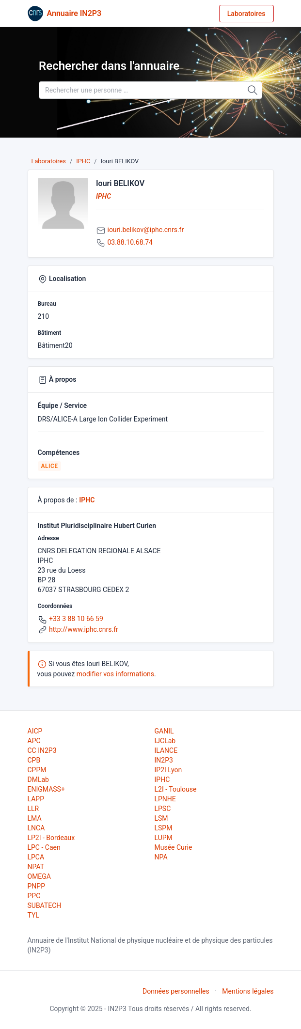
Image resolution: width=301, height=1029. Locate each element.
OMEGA (39, 876)
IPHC (83, 161)
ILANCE (166, 750)
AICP (35, 731)
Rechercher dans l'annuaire (109, 66)
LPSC (163, 808)
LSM (161, 818)
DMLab (38, 779)
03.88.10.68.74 (129, 242)
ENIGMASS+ (46, 789)
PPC (34, 896)
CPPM (37, 770)
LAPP (36, 799)
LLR (33, 808)
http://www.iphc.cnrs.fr (83, 629)
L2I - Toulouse (176, 789)
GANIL (164, 731)
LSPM (164, 828)
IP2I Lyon (168, 770)
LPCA (36, 857)
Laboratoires (246, 13)
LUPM (164, 838)
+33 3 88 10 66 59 (76, 619)
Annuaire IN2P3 (74, 13)
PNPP (36, 886)
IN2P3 (164, 760)
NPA (161, 857)
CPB (34, 760)
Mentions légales (247, 991)
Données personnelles (176, 991)
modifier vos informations (115, 674)
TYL (33, 915)
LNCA (36, 828)
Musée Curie (173, 847)
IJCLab (165, 741)
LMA (35, 818)
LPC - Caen (44, 847)
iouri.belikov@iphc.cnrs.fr (145, 230)
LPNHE (165, 799)
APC (34, 741)
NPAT (36, 867)
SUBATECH (45, 905)
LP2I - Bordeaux (51, 838)
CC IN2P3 (42, 750)
